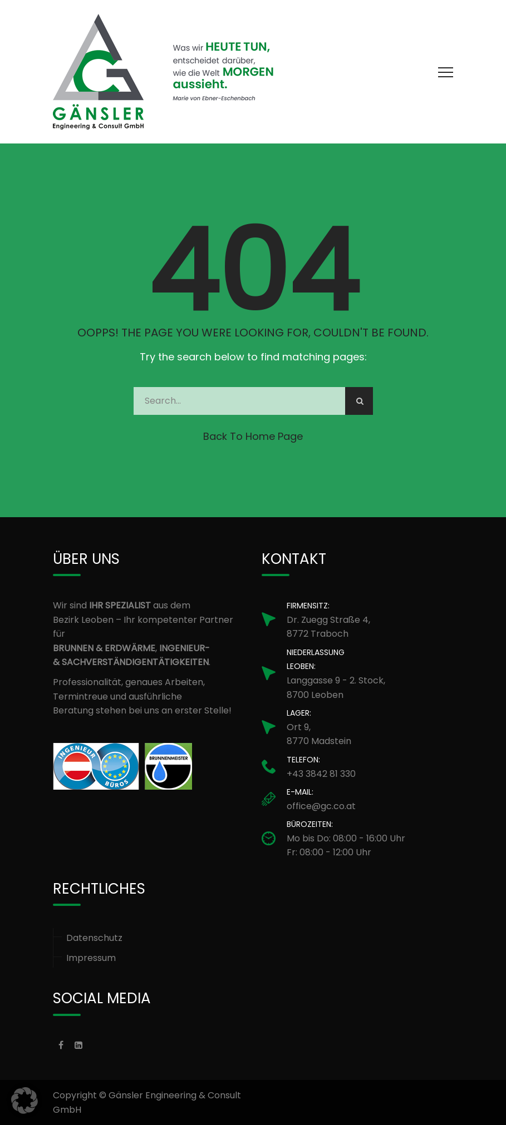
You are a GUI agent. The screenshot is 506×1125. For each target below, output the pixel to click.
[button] (24, 1100)
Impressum (91, 957)
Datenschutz (94, 937)
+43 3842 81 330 (321, 773)
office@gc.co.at (321, 806)
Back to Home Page (253, 436)
